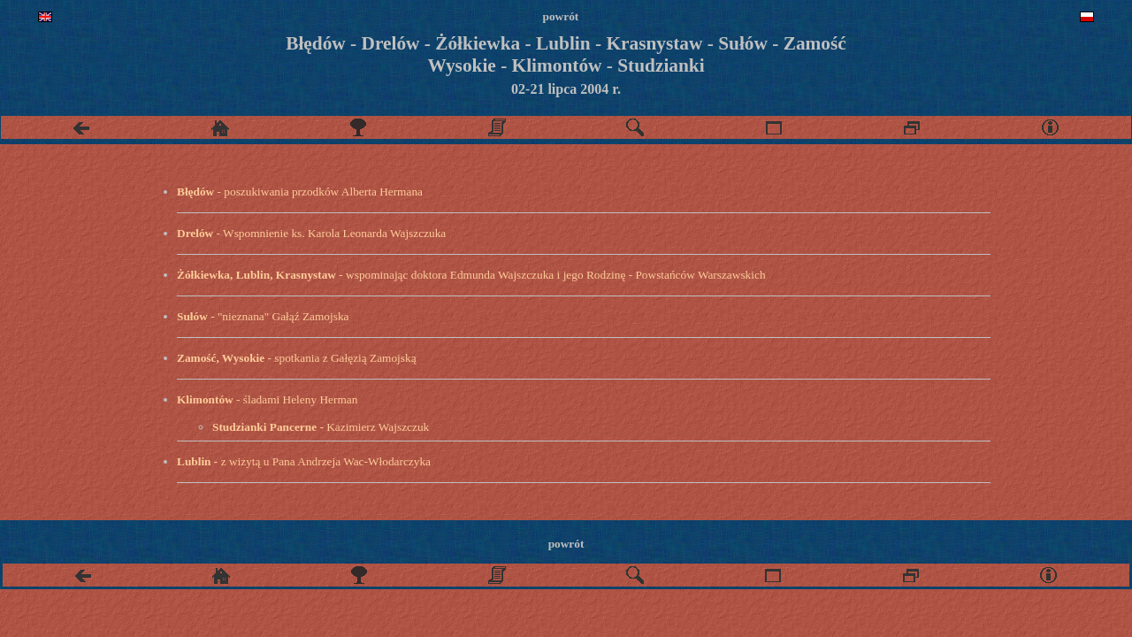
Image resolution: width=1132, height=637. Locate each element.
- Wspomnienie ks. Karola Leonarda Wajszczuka (311, 233)
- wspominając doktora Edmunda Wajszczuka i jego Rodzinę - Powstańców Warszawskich (471, 274)
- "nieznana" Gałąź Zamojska (262, 316)
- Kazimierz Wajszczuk (320, 427)
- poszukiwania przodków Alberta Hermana (300, 191)
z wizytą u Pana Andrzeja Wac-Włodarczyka (304, 461)
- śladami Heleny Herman (267, 399)
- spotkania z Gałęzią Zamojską (297, 358)
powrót (566, 543)
